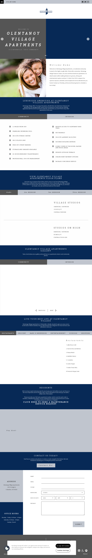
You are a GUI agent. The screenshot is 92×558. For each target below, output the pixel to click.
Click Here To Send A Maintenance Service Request (46, 403)
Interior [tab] (69, 116)
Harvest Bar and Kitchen (74, 348)
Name (32, 476)
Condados (70, 360)
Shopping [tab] (85, 333)
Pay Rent (12, 430)
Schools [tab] (73, 333)
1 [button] (46, 56)
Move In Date (35, 498)
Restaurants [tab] (8, 333)
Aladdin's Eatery (71, 356)
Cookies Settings (63, 550)
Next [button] (88, 39)
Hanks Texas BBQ (72, 367)
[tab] (9, 192)
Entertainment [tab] (58, 333)
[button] (7, 548)
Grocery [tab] (22, 333)
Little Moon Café (71, 345)
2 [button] (47, 56)
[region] (41, 548)
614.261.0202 (11, 2)
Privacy (85, 554)
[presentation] (50, 524)
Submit (78, 524)
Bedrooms (34, 492)
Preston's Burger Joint (73, 371)
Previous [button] (2, 39)
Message (33, 503)
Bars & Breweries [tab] (38, 333)
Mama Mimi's (70, 352)
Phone (32, 487)
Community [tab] (23, 116)
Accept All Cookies (63, 546)
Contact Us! (46, 465)
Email (32, 481)
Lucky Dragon (71, 363)
